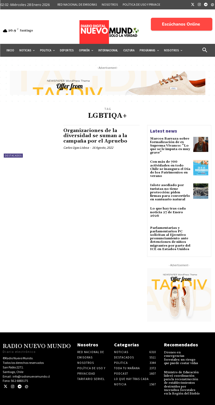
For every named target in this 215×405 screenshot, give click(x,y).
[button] (204, 50)
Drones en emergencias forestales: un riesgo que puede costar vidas (181, 357)
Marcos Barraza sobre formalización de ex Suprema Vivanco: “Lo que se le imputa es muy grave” (170, 146)
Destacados (13, 155)
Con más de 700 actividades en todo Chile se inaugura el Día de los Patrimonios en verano (170, 169)
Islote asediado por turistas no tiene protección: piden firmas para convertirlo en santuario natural (170, 192)
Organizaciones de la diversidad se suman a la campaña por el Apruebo (95, 135)
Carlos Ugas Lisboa (76, 147)
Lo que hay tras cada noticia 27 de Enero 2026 (168, 212)
